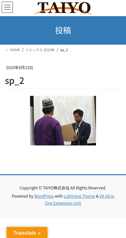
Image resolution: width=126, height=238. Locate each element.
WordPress (44, 196)
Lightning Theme (79, 196)
